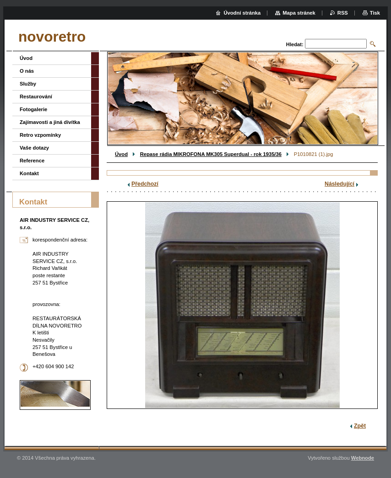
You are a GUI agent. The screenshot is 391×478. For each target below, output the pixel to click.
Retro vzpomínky (40, 135)
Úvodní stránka (242, 13)
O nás (27, 71)
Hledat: (295, 44)
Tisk (375, 13)
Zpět (360, 426)
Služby (28, 83)
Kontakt (29, 173)
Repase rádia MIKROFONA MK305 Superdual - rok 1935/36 (211, 154)
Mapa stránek (298, 13)
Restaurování (36, 96)
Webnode (362, 458)
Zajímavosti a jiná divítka (50, 122)
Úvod (121, 154)
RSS (342, 13)
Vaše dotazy (34, 147)
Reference (32, 160)
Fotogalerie (33, 109)
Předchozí (144, 184)
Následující (339, 184)
